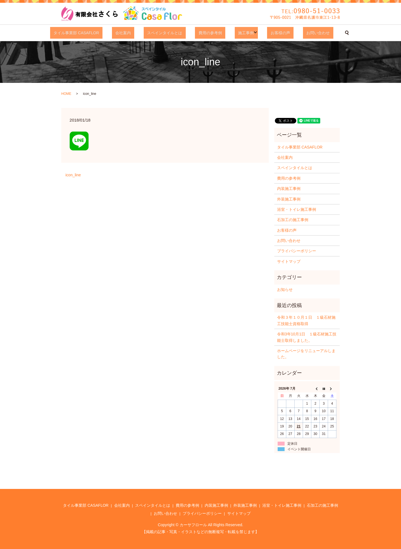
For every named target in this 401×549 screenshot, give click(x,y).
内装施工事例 (288, 188)
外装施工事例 (288, 199)
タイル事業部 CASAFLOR (94, 33)
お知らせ (285, 289)
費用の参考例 (207, 33)
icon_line (73, 175)
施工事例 (236, 33)
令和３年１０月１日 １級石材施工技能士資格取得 (306, 320)
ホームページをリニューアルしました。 (306, 353)
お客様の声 (269, 33)
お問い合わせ (299, 33)
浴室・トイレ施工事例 (296, 209)
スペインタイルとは (169, 33)
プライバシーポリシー (296, 251)
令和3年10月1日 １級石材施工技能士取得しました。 (306, 337)
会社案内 (134, 33)
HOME (66, 94)
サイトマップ (288, 261)
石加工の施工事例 (292, 219)
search (325, 33)
